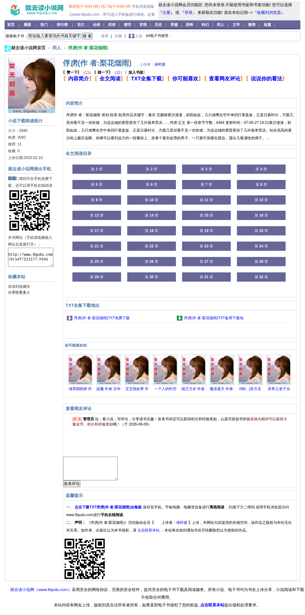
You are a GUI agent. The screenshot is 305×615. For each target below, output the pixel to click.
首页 (11, 24)
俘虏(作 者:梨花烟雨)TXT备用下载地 (213, 318)
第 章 (96, 169)
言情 (143, 24)
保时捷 (159, 64)
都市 (127, 24)
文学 (236, 24)
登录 (189, 12)
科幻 (205, 24)
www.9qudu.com (52, 594)
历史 (158, 24)
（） (78, 72)
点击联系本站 (149, 535)
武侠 (112, 24)
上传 (138, 36)
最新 (28, 24)
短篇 (267, 24)
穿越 (174, 24)
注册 (166, 12)
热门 (44, 24)
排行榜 (63, 24)
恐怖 (189, 24)
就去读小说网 (22, 594)
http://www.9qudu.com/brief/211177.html (30, 257)
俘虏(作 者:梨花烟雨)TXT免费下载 (102, 318)
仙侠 (96, 24)
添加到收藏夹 (19, 286)
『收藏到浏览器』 (269, 12)
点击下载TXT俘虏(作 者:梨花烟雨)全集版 (109, 512)
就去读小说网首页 (29, 47)
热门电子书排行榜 (116, 6)
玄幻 (80, 24)
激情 (251, 24)
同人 (220, 24)
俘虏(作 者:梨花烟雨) (88, 47)
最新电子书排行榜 (84, 6)
